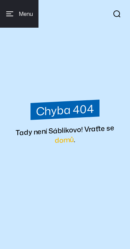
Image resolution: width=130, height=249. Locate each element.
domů (64, 140)
